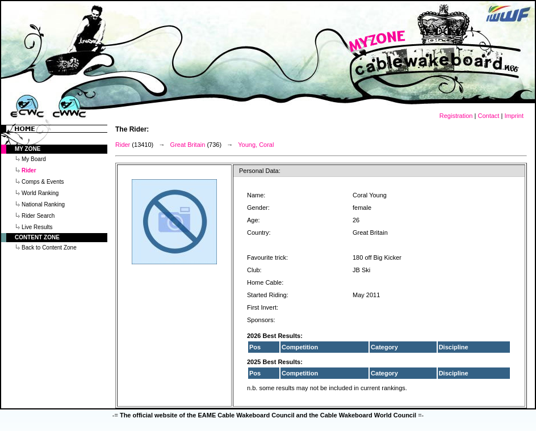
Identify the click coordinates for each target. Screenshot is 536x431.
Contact (488, 115)
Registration (456, 115)
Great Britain (188, 144)
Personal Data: (259, 170)
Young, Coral (256, 144)
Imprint (514, 115)
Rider (122, 144)
